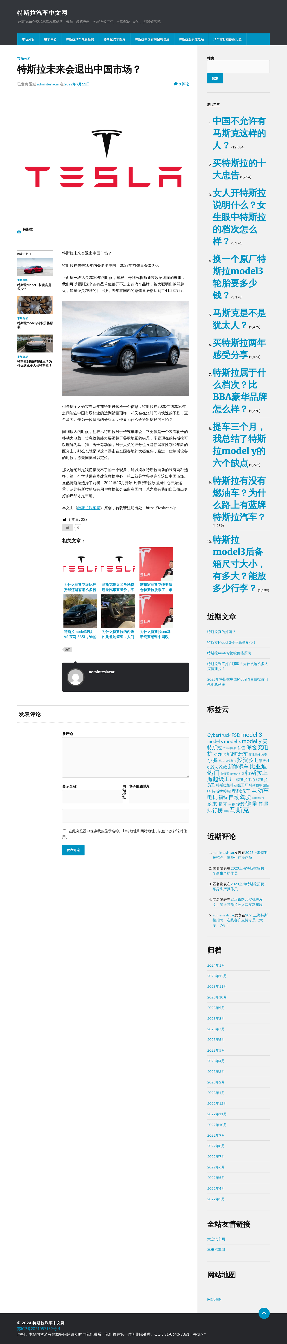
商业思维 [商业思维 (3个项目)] (254, 754)
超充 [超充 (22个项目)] (222, 804)
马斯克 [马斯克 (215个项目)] (239, 809)
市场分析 (28, 39)
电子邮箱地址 (139, 786)
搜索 (210, 58)
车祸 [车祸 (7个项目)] (231, 804)
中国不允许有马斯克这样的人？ (239, 133)
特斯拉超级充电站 (191, 39)
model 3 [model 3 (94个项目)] (251, 734)
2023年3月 (216, 1071)
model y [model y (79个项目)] (252, 740)
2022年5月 (216, 1177)
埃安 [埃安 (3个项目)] (264, 754)
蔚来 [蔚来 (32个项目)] (212, 804)
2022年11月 (217, 1114)
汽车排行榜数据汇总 (227, 39)
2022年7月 (216, 1156)
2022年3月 (216, 1199)
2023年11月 (217, 986)
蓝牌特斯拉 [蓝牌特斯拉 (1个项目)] (258, 797)
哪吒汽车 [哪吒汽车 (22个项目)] (239, 754)
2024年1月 (216, 965)
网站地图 (214, 1299)
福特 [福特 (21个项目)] (223, 797)
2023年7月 (216, 1029)
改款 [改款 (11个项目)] (223, 766)
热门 (68, 649)
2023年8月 (216, 1018)
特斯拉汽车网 (88, 507)
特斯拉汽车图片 (115, 39)
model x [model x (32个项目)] (232, 741)
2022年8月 (216, 1146)
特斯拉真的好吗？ (221, 631)
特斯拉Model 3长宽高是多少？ (231, 642)
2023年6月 (216, 1039)
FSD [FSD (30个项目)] (235, 735)
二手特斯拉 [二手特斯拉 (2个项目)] (230, 748)
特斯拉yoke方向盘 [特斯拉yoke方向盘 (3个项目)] (233, 773)
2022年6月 (216, 1167)
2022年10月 (217, 1124)
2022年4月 (216, 1188)
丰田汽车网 (216, 1249)
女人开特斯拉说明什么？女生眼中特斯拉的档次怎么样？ (239, 217)
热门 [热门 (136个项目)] (213, 772)
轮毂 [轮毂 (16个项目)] (240, 804)
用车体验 (50, 39)
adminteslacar (48, 84)
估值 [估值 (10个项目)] (241, 747)
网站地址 (124, 792)
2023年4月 (216, 1061)
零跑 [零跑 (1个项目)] (226, 811)
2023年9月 (216, 1007)
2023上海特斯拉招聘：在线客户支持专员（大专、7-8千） (240, 920)
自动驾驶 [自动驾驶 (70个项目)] (239, 796)
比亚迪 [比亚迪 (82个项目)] (258, 766)
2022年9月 (216, 1135)
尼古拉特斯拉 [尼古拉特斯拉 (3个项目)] (227, 761)
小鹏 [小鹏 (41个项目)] (212, 760)
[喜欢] (67, 527)
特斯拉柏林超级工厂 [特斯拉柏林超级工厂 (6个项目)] (232, 785)
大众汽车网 (216, 1239)
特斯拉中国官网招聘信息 (152, 39)
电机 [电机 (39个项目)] (212, 797)
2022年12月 (217, 1103)
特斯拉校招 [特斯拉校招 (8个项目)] (221, 791)
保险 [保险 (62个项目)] (251, 747)
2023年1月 (216, 1092)
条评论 (67, 733)
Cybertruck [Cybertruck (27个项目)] (218, 735)
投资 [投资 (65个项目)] (242, 760)
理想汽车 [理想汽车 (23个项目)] (241, 791)
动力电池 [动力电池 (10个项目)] (221, 754)
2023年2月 (216, 1082)
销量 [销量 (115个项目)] (252, 803)
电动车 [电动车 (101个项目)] (260, 790)
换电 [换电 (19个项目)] (253, 760)
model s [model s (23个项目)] (215, 741)
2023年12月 (217, 976)
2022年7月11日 (77, 84)
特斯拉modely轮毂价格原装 (229, 653)
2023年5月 (216, 1050)
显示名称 (69, 786)
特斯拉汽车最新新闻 (80, 39)
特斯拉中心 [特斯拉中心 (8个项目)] (245, 779)
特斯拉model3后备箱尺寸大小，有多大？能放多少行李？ (239, 564)
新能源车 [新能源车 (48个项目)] (238, 766)
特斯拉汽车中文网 (42, 12)
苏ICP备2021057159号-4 (38, 1328)
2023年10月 (217, 997)
